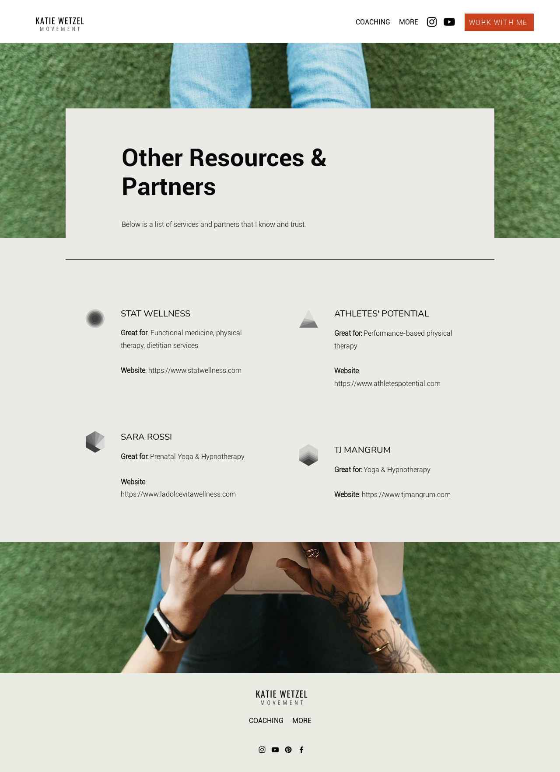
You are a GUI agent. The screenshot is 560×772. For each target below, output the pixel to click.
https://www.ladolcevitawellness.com (178, 494)
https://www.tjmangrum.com (406, 494)
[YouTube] (275, 749)
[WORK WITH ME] (499, 22)
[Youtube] (449, 21)
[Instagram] (431, 21)
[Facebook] (301, 749)
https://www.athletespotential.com (387, 383)
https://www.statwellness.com (195, 370)
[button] (373, 22)
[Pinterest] (288, 749)
